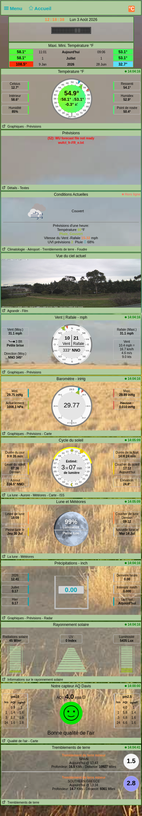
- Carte (47, 434)
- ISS (60, 495)
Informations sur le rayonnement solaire (32, 679)
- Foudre (81, 249)
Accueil (39, 8)
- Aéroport (33, 249)
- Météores (38, 495)
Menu (14, 8)
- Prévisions (33, 126)
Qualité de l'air (14, 741)
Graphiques (12, 126)
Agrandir (10, 311)
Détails (9, 188)
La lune (9, 495)
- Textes (23, 188)
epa (80, 697)
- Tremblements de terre (57, 249)
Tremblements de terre (20, 802)
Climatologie (13, 249)
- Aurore (24, 495)
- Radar (47, 618)
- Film (24, 311)
